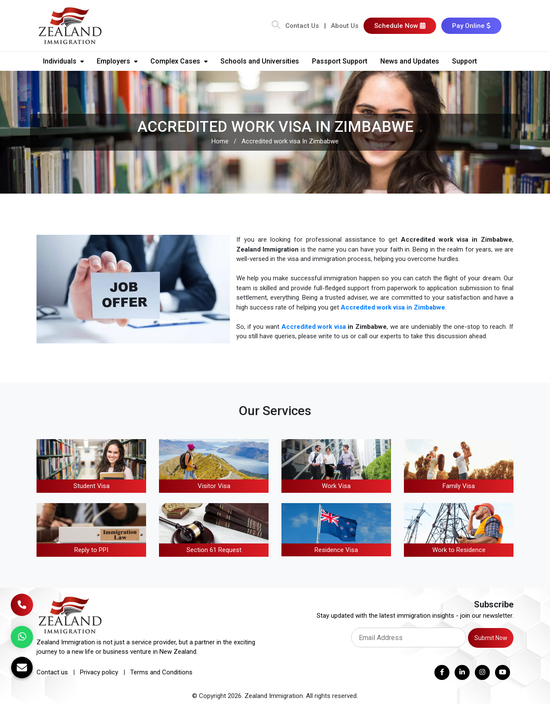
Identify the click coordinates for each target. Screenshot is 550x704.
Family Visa (459, 486)
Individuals (63, 61)
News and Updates (409, 61)
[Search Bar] (276, 26)
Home (220, 141)
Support (464, 61)
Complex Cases (179, 61)
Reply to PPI (91, 550)
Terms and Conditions (161, 672)
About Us (344, 26)
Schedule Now (399, 26)
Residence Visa (336, 550)
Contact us (52, 672)
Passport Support (339, 61)
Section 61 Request (213, 550)
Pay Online (471, 26)
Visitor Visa (214, 486)
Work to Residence (459, 550)
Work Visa (336, 486)
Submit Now (490, 637)
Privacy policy (99, 672)
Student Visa (91, 486)
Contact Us (302, 26)
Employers (117, 61)
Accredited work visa (313, 327)
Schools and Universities (259, 61)
